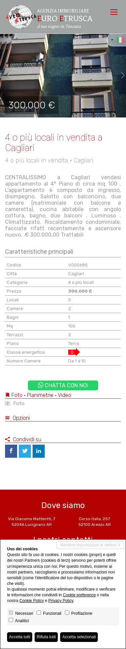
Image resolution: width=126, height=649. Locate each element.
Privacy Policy (60, 600)
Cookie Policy (31, 600)
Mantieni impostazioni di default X (90, 545)
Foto (15, 403)
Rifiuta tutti (46, 637)
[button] (6, 75)
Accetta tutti (19, 637)
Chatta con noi (63, 385)
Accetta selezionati (79, 637)
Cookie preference (79, 595)
